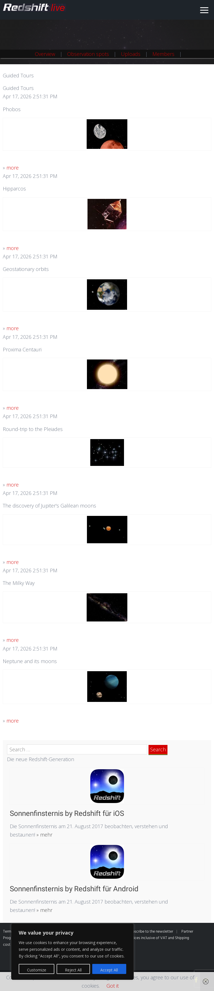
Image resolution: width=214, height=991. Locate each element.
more (12, 167)
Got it (112, 985)
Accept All (109, 970)
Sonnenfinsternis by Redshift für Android (74, 889)
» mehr (43, 834)
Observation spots (88, 54)
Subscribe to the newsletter (150, 931)
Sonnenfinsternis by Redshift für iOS (67, 813)
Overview (45, 54)
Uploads (130, 54)
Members (163, 54)
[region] (72, 951)
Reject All (73, 970)
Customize (36, 970)
